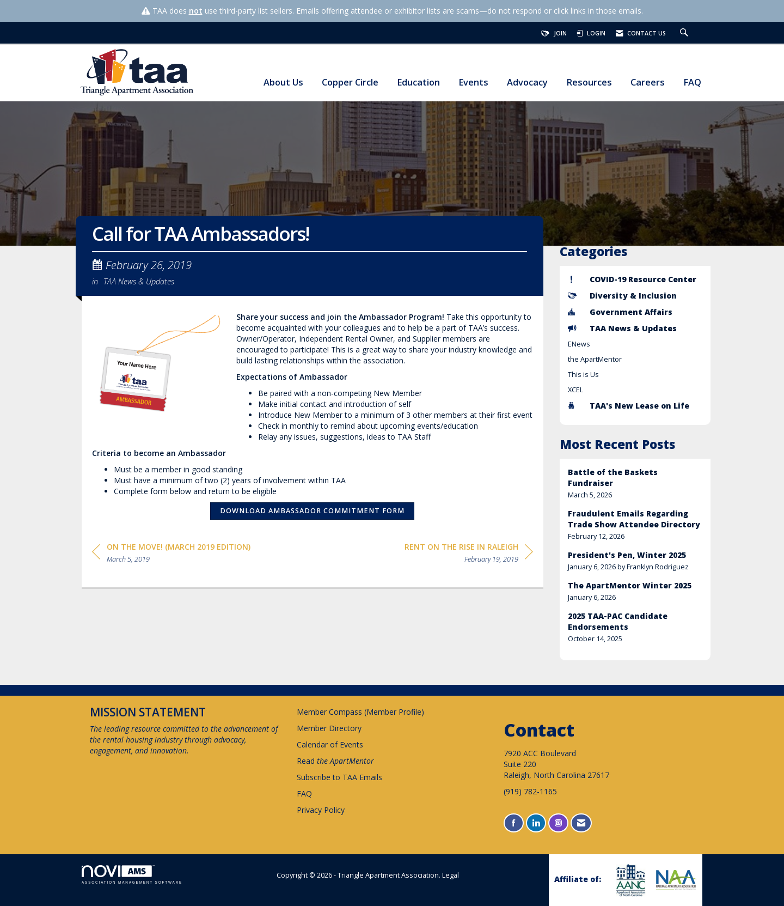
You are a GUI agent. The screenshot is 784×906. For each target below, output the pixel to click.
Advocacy (527, 82)
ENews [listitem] (579, 344)
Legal (450, 875)
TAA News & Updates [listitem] (622, 328)
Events (473, 82)
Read (335, 761)
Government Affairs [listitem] (620, 312)
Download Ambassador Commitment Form (312, 510)
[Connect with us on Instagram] (558, 822)
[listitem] (635, 483)
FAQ (692, 82)
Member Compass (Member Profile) (360, 712)
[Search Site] (685, 33)
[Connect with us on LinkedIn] (536, 822)
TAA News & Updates (138, 281)
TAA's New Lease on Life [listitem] (628, 405)
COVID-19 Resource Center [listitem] (632, 279)
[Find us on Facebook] (514, 822)
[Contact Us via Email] (581, 822)
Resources (589, 82)
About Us (283, 82)
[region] (469, 555)
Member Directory (329, 728)
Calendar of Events (330, 744)
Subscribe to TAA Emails (339, 777)
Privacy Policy (321, 810)
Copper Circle (350, 82)
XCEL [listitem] (575, 389)
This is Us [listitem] (583, 374)
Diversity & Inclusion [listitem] (622, 295)
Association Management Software (132, 874)
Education (418, 82)
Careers (647, 82)
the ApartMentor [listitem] (595, 359)
